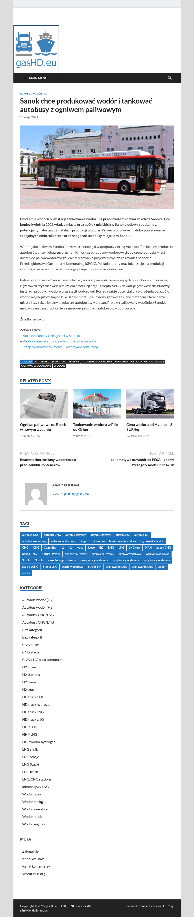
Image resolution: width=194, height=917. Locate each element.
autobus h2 (70, 361)
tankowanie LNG (116, 566)
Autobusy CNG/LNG (38, 615)
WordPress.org (33, 874)
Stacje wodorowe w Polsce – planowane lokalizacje (61, 347)
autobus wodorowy (97, 361)
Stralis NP (94, 566)
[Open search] (169, 78)
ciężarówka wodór (152, 541)
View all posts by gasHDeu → (72, 494)
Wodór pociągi (33, 801)
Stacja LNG (50, 566)
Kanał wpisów (33, 859)
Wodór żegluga (33, 824)
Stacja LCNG (30, 566)
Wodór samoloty (35, 809)
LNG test (134, 547)
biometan (98, 541)
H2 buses (29, 667)
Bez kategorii (32, 630)
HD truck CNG (33, 697)
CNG (25, 547)
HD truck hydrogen (36, 704)
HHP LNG (29, 727)
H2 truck (28, 689)
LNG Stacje (30, 757)
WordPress (149, 906)
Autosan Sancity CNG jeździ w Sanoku (51, 335)
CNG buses (30, 644)
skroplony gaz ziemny (62, 560)
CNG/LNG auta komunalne (42, 659)
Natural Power (50, 554)
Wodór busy (31, 794)
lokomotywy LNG (35, 786)
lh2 (101, 547)
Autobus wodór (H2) (33, 93)
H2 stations (31, 674)
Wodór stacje (32, 816)
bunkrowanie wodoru (122, 541)
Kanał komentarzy (36, 866)
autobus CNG (30, 535)
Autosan (121, 361)
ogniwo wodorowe (36, 365)
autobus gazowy (47, 361)
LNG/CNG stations (36, 779)
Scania (26, 560)
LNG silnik (30, 749)
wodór (59, 365)
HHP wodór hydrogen (38, 742)
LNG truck (30, 772)
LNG (111, 547)
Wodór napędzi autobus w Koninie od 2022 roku (59, 341)
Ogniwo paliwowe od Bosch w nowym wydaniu (43, 427)
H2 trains (29, 682)
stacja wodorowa (72, 566)
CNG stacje (30, 652)
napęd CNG (163, 547)
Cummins (50, 547)
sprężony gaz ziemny (126, 560)
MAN (148, 547)
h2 (132, 361)
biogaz (83, 541)
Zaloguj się (30, 851)
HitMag (168, 906)
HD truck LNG (33, 712)
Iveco (79, 547)
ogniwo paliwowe (150, 361)
